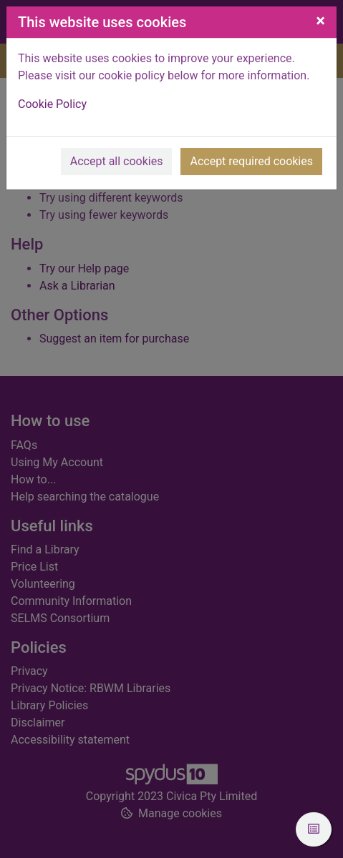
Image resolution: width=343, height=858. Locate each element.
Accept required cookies (251, 161)
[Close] (320, 21)
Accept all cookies (116, 161)
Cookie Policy (52, 104)
